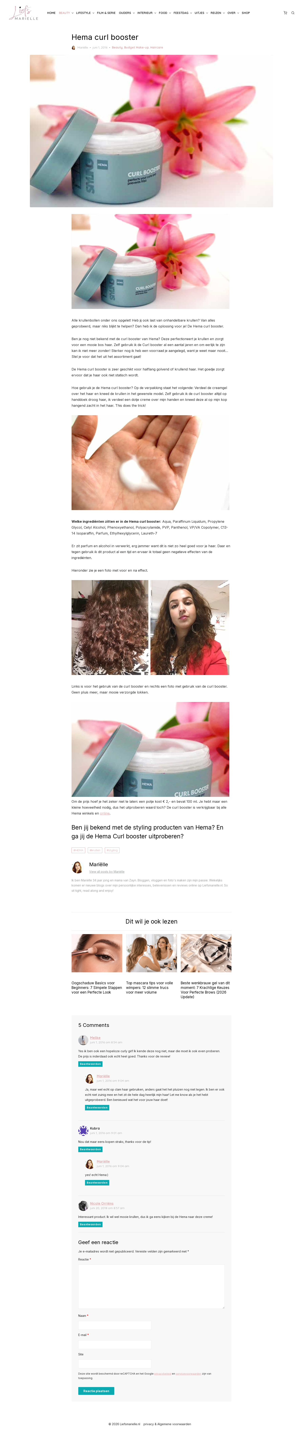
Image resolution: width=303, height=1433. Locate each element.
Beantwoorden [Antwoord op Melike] (90, 1063)
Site (81, 1354)
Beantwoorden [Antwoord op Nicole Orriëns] (90, 1224)
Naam (83, 1315)
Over (231, 13)
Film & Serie (106, 13)
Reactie (84, 1259)
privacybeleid (162, 1373)
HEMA (79, 850)
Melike (95, 1038)
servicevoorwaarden (188, 1373)
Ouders (125, 13)
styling (113, 850)
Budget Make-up (136, 47)
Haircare (156, 47)
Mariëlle (80, 48)
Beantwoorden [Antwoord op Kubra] (90, 1149)
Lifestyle (83, 13)
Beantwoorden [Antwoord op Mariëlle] (97, 1107)
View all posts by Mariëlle (107, 871)
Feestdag (181, 13)
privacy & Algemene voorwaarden (167, 1424)
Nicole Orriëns (101, 1203)
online (105, 813)
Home (51, 13)
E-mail (83, 1335)
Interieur (145, 13)
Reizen (216, 13)
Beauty (64, 13)
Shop (246, 13)
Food (163, 13)
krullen (96, 850)
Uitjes (199, 13)
